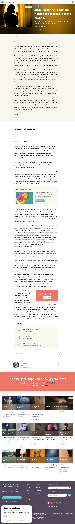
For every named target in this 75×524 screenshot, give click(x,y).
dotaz (47, 385)
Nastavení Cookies (69, 513)
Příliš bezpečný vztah (64, 433)
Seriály (28, 499)
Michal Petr (24, 363)
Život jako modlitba (42, 193)
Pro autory (38, 490)
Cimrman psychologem (35, 459)
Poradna (29, 496)
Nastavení (9, 521)
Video (28, 493)
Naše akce (29, 502)
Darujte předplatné (11, 501)
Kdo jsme (38, 487)
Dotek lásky (49, 459)
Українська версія (52, 506)
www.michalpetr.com (25, 367)
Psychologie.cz (7, 2)
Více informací (7, 516)
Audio (28, 490)
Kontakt (38, 493)
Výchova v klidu (21, 459)
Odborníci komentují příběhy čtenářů (57, 406)
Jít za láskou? (64, 459)
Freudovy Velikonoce (6, 459)
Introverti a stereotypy (49, 433)
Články (28, 487)
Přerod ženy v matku (21, 406)
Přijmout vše (23, 521)
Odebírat (69, 495)
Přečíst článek (39, 200)
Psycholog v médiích (9, 433)
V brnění (19, 433)
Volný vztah (34, 433)
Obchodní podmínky (57, 513)
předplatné (50, 383)
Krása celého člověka (35, 406)
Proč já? (5, 406)
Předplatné (47, 297)
